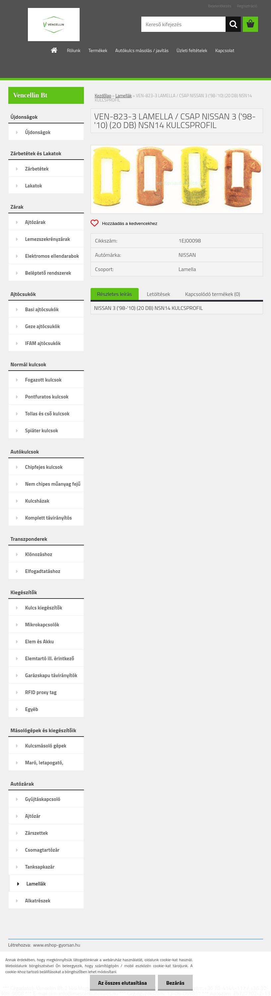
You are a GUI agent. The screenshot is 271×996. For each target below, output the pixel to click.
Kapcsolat (225, 50)
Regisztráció (247, 6)
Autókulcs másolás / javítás (142, 50)
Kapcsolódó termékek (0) (212, 294)
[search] (233, 24)
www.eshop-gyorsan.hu (56, 944)
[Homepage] (54, 50)
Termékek (98, 50)
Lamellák (123, 95)
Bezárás (175, 983)
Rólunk (74, 50)
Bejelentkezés (220, 6)
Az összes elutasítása (122, 983)
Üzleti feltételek (191, 50)
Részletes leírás (114, 294)
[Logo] (54, 24)
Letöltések (158, 294)
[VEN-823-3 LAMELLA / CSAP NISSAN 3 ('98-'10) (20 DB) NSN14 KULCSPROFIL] (177, 148)
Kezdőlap (103, 95)
